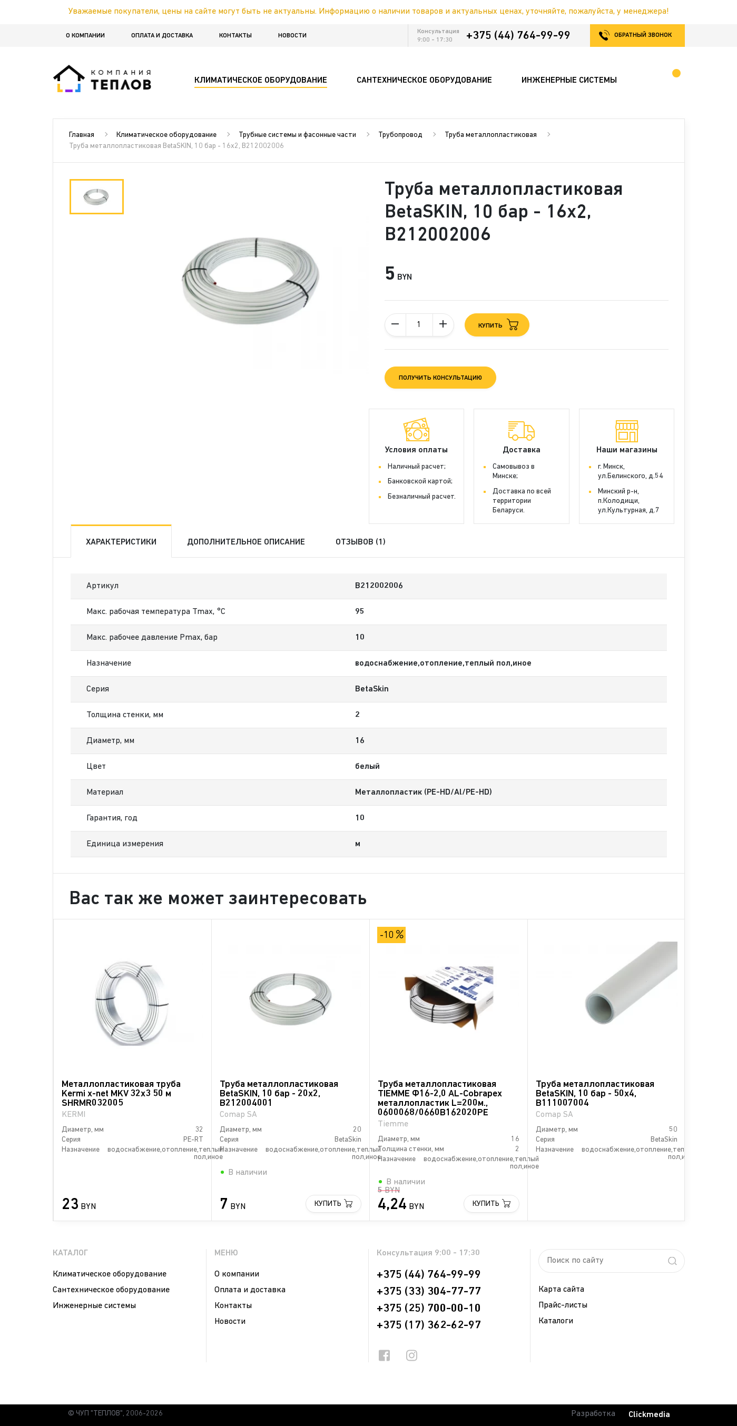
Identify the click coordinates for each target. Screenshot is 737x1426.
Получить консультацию (440, 378)
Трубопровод (400, 135)
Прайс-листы (562, 1305)
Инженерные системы (94, 1306)
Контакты (235, 36)
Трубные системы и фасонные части (297, 135)
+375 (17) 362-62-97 (429, 1325)
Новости (292, 36)
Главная (81, 135)
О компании (85, 36)
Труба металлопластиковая (491, 135)
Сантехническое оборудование (111, 1290)
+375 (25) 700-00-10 (429, 1308)
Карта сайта (561, 1289)
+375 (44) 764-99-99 (518, 36)
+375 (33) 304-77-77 (429, 1292)
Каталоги (555, 1321)
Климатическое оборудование (166, 135)
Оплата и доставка (162, 36)
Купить (328, 1204)
